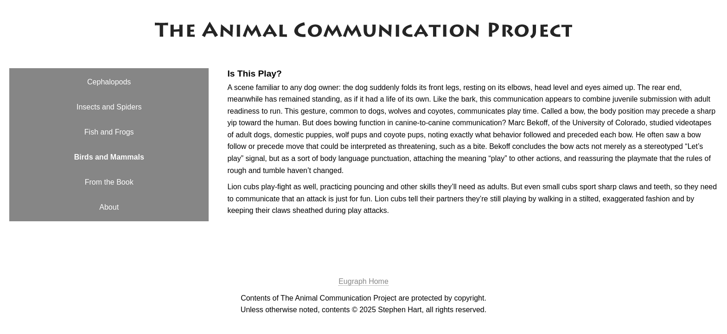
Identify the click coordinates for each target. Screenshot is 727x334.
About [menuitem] (109, 207)
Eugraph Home (363, 281)
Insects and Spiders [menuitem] (109, 107)
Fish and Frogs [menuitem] (109, 132)
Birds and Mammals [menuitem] (109, 157)
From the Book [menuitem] (109, 182)
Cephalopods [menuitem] (109, 82)
